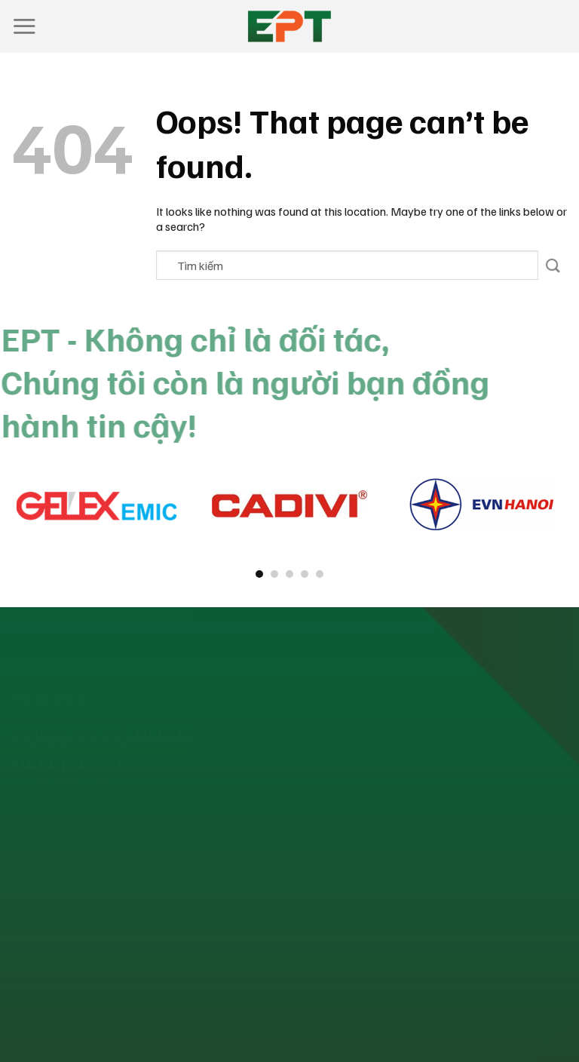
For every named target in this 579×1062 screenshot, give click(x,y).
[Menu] (24, 26)
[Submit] (553, 265)
